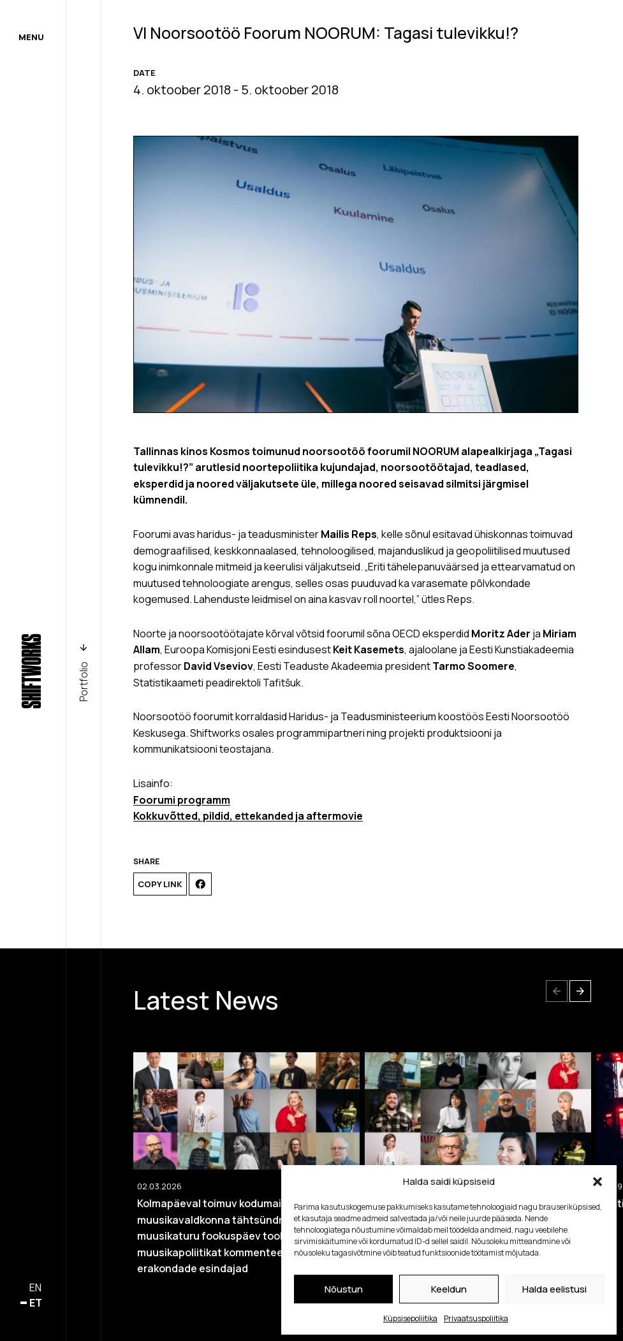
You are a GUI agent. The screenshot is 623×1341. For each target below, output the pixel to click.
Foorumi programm (181, 800)
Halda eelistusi (554, 1289)
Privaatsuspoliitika (476, 1318)
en (35, 1287)
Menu (31, 37)
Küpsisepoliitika (410, 1318)
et (35, 1303)
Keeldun (449, 1289)
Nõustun (344, 1289)
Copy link (160, 884)
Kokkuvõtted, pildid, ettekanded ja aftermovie (248, 816)
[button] (597, 1181)
